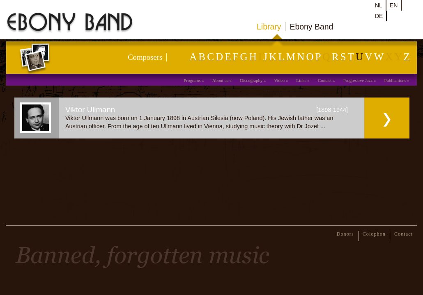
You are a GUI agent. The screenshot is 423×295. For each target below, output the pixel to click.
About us (220, 80)
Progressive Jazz (358, 80)
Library (269, 26)
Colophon (374, 234)
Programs (192, 80)
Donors (345, 234)
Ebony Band (311, 26)
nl (378, 5)
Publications (395, 80)
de (379, 16)
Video (279, 80)
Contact (325, 80)
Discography (251, 80)
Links (301, 80)
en (394, 5)
